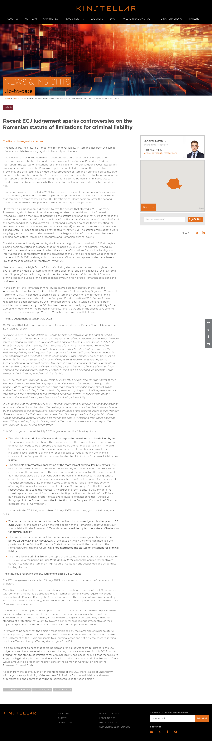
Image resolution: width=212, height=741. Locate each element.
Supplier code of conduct (115, 727)
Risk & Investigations (42, 689)
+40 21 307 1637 (153, 150)
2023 (6, 689)
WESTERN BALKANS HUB (136, 19)
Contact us (65, 723)
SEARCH (196, 219)
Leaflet (201, 208)
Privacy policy (108, 723)
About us (63, 714)
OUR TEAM (31, 19)
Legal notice (107, 718)
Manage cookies (109, 714)
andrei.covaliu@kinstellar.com (160, 153)
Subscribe (202, 718)
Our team (63, 718)
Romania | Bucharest (20, 689)
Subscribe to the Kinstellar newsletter (169, 713)
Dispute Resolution (62, 689)
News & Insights (19, 98)
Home (7, 98)
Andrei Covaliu (155, 141)
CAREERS (194, 19)
